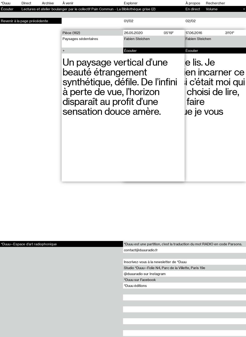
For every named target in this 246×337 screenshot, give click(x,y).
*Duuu (5, 3)
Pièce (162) (71, 33)
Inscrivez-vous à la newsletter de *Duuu (155, 262)
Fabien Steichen (137, 39)
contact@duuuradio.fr (141, 250)
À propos (193, 3)
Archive (48, 3)
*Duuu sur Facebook (140, 280)
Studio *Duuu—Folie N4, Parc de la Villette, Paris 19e (164, 268)
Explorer (131, 3)
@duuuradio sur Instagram (145, 274)
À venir (68, 3)
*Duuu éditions (135, 286)
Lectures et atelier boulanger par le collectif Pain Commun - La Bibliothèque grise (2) (89, 9)
